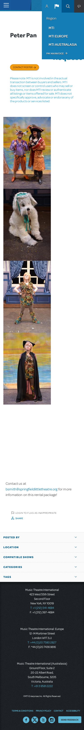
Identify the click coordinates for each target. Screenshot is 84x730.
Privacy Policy (43, 710)
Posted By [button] (11, 537)
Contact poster (22, 67)
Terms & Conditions (22, 710)
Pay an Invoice (55, 53)
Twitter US (34, 720)
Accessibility (73, 710)
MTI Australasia (63, 44)
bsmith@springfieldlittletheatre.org (32, 489)
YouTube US (43, 720)
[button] (57, 6)
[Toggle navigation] (5, 5)
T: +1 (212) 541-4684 (42, 608)
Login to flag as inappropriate (36, 512)
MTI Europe (58, 36)
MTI (51, 28)
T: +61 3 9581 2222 (42, 686)
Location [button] (11, 547)
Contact (58, 710)
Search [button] (68, 6)
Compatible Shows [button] (18, 557)
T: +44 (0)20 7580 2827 (42, 642)
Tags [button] (7, 577)
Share (19, 518)
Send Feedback (70, 719)
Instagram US (51, 720)
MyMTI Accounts (47, 6)
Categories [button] (12, 567)
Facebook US (26, 720)
